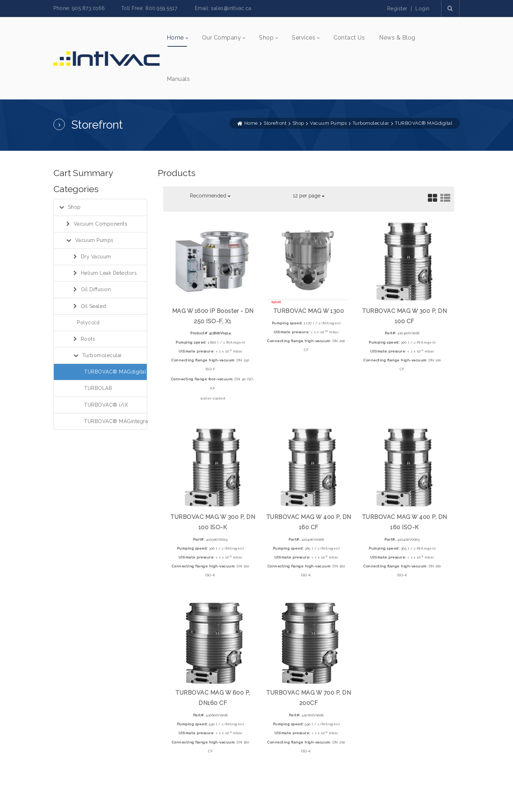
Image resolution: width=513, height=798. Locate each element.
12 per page (309, 196)
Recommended (210, 196)
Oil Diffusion (96, 289)
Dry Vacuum (96, 256)
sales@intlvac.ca (231, 8)
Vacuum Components (101, 224)
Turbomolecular (102, 355)
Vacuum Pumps (94, 240)
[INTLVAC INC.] (106, 58)
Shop (74, 207)
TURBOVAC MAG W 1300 (308, 311)
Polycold (88, 322)
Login (422, 8)
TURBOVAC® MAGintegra (116, 421)
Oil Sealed (93, 306)
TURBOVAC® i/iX (106, 405)
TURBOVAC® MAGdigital (115, 372)
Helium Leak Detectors (109, 273)
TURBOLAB (98, 388)
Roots (88, 339)
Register (397, 8)
